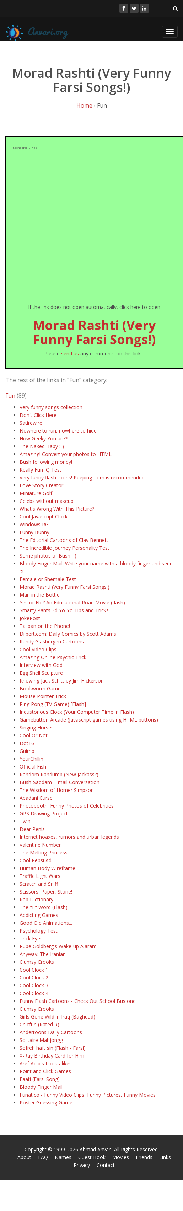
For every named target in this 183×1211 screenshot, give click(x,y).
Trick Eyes (31, 938)
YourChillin (31, 758)
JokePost (30, 618)
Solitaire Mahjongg (41, 1040)
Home (84, 105)
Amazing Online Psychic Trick (53, 657)
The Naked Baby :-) (42, 446)
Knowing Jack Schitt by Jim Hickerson (62, 680)
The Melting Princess (44, 852)
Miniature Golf (36, 493)
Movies (120, 1157)
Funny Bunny (34, 532)
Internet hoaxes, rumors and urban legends (69, 836)
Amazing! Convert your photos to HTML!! (67, 454)
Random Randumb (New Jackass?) (59, 774)
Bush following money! (46, 461)
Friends (144, 1157)
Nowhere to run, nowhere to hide (58, 430)
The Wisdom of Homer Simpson (57, 790)
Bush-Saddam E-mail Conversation (59, 782)
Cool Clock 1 (34, 969)
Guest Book (92, 1157)
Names (63, 1157)
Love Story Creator (41, 485)
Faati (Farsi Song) (40, 1079)
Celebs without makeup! (47, 501)
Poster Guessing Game (46, 1102)
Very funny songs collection (51, 407)
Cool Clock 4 (34, 993)
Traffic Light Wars (40, 876)
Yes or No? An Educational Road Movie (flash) (72, 602)
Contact (106, 1165)
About (24, 1157)
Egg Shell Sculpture (41, 672)
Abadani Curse (36, 797)
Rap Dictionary (36, 899)
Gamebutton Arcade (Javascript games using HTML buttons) (89, 719)
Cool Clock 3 (34, 985)
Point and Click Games (45, 1071)
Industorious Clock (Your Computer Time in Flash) (77, 711)
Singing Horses (37, 727)
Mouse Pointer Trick (43, 696)
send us (70, 353)
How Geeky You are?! (44, 438)
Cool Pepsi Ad (36, 860)
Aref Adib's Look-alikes (46, 1063)
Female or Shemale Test (48, 579)
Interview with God (41, 665)
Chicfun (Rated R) (39, 1024)
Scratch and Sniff (39, 883)
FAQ (43, 1157)
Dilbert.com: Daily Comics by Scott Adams (68, 633)
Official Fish (33, 766)
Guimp (27, 751)
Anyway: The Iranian (43, 954)
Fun (10, 396)
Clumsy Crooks (37, 962)
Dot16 (27, 743)
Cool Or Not (34, 735)
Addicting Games (39, 915)
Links (165, 1157)
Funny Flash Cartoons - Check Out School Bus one (78, 1001)
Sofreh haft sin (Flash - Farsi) (53, 1047)
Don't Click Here (38, 415)
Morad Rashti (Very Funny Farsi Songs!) (94, 332)
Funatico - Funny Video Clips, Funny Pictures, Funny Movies (88, 1094)
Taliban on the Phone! (45, 626)
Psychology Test (39, 930)
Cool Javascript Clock (44, 516)
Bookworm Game (40, 688)
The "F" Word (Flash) (44, 907)
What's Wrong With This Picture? (57, 508)
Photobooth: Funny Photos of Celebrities (67, 805)
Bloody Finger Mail (41, 1087)
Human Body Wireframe (47, 868)
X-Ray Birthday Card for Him (52, 1055)
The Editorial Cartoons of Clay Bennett (64, 540)
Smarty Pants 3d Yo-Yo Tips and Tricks (64, 610)
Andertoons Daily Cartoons (51, 1032)
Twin (25, 821)
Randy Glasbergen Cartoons (52, 641)
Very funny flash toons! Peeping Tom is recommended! (83, 477)
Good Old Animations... (46, 922)
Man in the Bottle (40, 594)
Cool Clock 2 (34, 977)
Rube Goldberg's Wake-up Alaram (58, 946)
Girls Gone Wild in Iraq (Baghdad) (57, 1016)
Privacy (82, 1165)
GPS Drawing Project (44, 813)
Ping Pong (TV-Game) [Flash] (53, 704)
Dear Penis (32, 829)
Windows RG (34, 524)
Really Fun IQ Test (40, 469)
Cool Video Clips (38, 649)
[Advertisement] (71, 226)
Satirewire (31, 422)
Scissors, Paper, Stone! (46, 891)
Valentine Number (40, 844)
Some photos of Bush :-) (48, 555)
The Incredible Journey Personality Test (64, 547)
